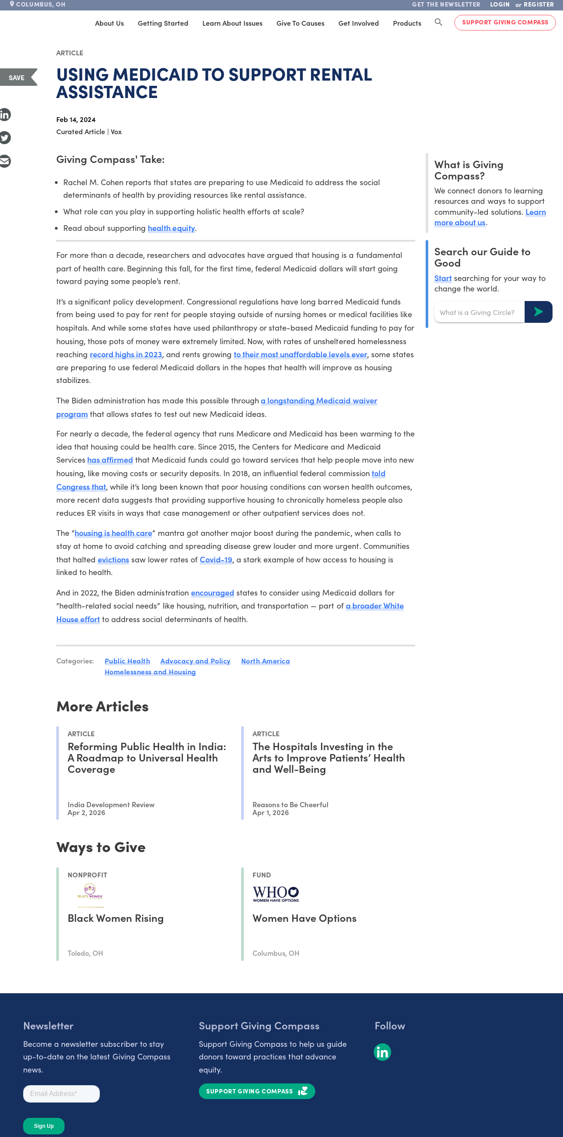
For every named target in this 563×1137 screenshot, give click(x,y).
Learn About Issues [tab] (232, 22)
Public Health (127, 660)
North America (265, 660)
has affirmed (110, 459)
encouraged (212, 592)
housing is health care (113, 532)
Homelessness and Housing (150, 671)
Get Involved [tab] (358, 22)
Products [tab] (407, 22)
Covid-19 (216, 559)
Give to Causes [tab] (300, 22)
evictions (113, 559)
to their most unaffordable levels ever (300, 354)
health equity (171, 227)
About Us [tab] (109, 22)
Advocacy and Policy (195, 660)
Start (443, 277)
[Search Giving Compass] (438, 22)
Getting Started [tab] (163, 22)
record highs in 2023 (126, 354)
